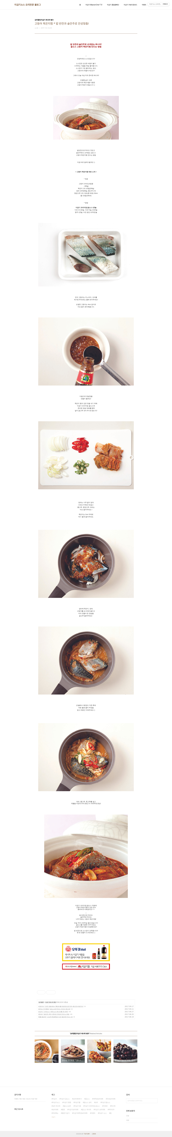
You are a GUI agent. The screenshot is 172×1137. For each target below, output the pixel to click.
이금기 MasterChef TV (94, 5)
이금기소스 (56, 1102)
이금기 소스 (103, 1113)
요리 (96, 1102)
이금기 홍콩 (67, 1102)
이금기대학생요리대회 (80, 1113)
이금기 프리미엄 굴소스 (92, 1106)
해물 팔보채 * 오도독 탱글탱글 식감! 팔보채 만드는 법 (55, 1017)
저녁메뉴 (55, 1113)
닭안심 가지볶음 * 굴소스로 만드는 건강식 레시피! (54, 1009)
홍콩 (63, 1110)
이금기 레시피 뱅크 (50, 1002)
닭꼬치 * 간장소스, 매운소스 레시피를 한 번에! (53, 1011)
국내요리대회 (111, 1099)
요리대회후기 (77, 1099)
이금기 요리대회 (100, 1110)
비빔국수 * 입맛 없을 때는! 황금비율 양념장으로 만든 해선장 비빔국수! (60, 1006)
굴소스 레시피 (86, 1110)
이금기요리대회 (73, 1110)
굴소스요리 (67, 1106)
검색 (155, 1100)
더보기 (53, 1117)
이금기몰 (77, 1102)
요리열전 (41, 1002)
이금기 (55, 1099)
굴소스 (87, 1099)
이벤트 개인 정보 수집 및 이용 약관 (25, 1099)
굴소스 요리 (87, 1102)
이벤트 (144, 5)
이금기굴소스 (106, 1102)
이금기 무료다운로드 (130, 5)
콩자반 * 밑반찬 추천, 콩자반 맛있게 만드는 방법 (53, 1014)
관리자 (94, 1134)
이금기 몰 (78, 1106)
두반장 (105, 1106)
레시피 (113, 1106)
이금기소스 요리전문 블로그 (27, 4)
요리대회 (55, 1110)
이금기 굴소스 (65, 1099)
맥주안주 (111, 1110)
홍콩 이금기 (66, 1113)
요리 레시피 (56, 1106)
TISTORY (87, 1134)
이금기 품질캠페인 (113, 5)
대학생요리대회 (98, 1099)
